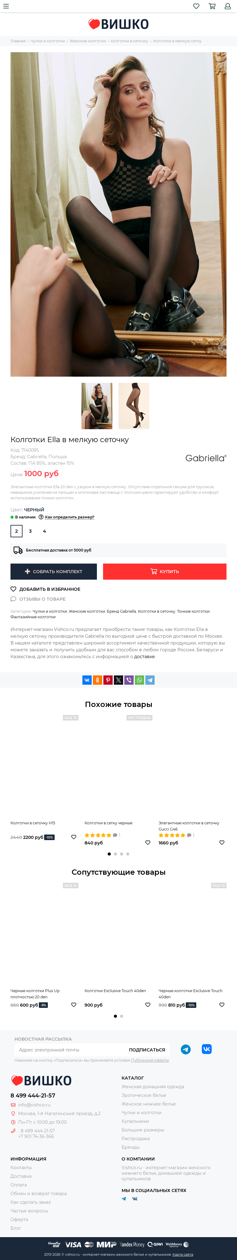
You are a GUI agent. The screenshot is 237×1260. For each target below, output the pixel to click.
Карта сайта (183, 1254)
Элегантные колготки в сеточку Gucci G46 (189, 826)
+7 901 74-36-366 (36, 1136)
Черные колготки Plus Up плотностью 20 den (35, 993)
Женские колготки (87, 611)
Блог (15, 1228)
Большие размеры (143, 1130)
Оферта (19, 1219)
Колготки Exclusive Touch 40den (115, 990)
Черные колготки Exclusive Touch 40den (190, 993)
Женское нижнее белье (149, 1104)
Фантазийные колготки (33, 617)
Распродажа (136, 1138)
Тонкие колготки (193, 611)
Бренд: (28, 456)
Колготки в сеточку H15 (32, 823)
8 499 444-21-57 (32, 1095)
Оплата (18, 1185)
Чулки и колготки (50, 611)
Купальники (135, 1121)
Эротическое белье (144, 1095)
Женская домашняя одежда (153, 1086)
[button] (109, 854)
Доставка (20, 1176)
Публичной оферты (150, 1060)
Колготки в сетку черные (108, 823)
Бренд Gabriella (121, 611)
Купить (169, 571)
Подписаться (147, 1050)
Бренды (130, 1147)
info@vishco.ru (34, 1105)
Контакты (21, 1167)
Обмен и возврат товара (38, 1193)
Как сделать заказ (30, 1202)
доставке (144, 656)
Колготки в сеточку (156, 611)
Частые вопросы (29, 1211)
